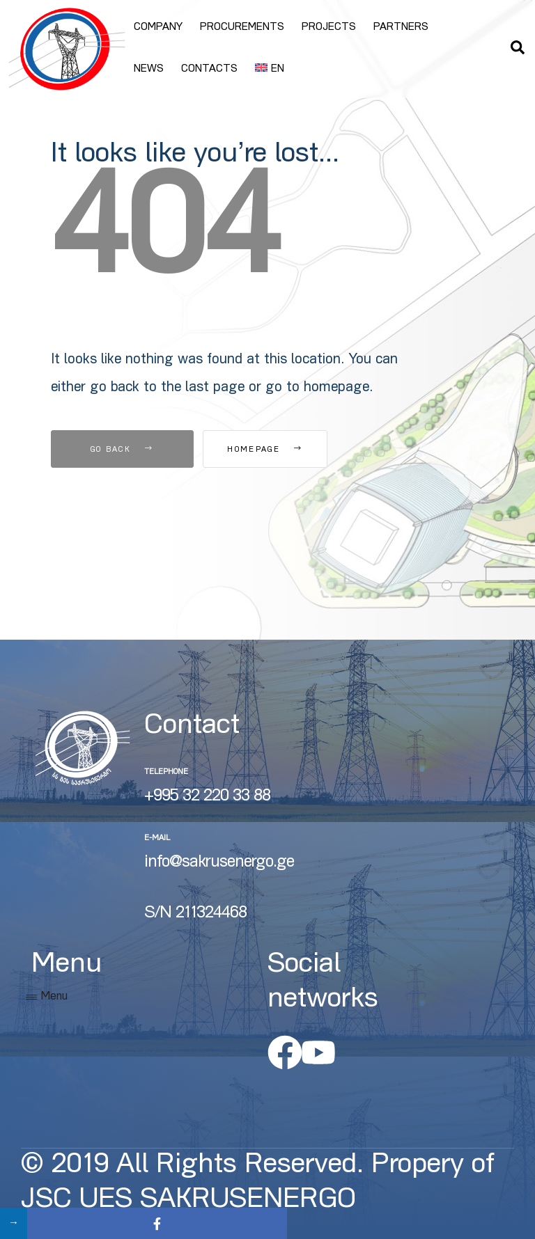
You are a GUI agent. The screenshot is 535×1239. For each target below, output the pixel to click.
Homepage (280, 450)
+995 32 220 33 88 (207, 797)
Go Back (122, 450)
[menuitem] (269, 69)
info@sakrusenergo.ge (219, 863)
